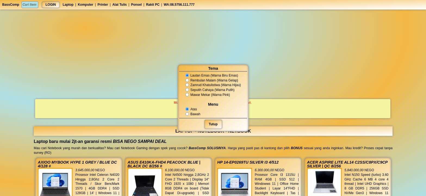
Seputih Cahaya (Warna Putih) (210, 90)
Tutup (213, 124)
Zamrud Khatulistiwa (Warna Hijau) (213, 85)
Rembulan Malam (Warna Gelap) (212, 80)
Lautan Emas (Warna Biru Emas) (212, 75)
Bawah (193, 114)
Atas (191, 109)
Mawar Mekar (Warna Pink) (207, 95)
